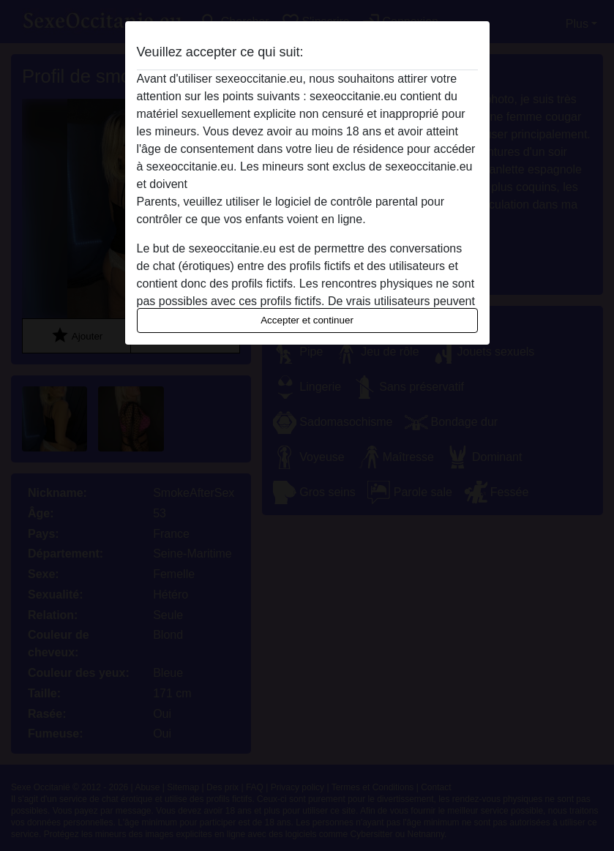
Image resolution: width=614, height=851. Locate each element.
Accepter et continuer (307, 320)
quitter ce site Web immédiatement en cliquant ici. (319, 184)
